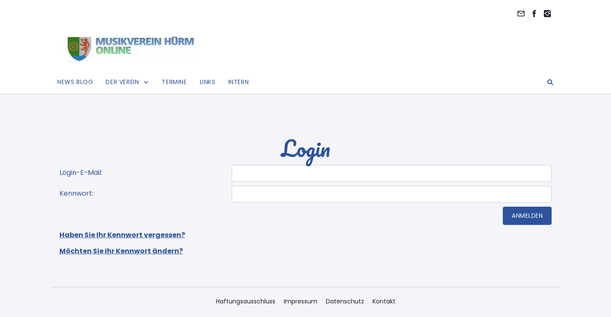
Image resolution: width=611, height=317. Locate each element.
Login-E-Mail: (80, 172)
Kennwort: (76, 193)
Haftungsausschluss (245, 301)
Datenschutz (345, 301)
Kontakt (384, 301)
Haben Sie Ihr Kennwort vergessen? (122, 235)
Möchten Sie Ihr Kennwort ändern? (121, 251)
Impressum (300, 301)
